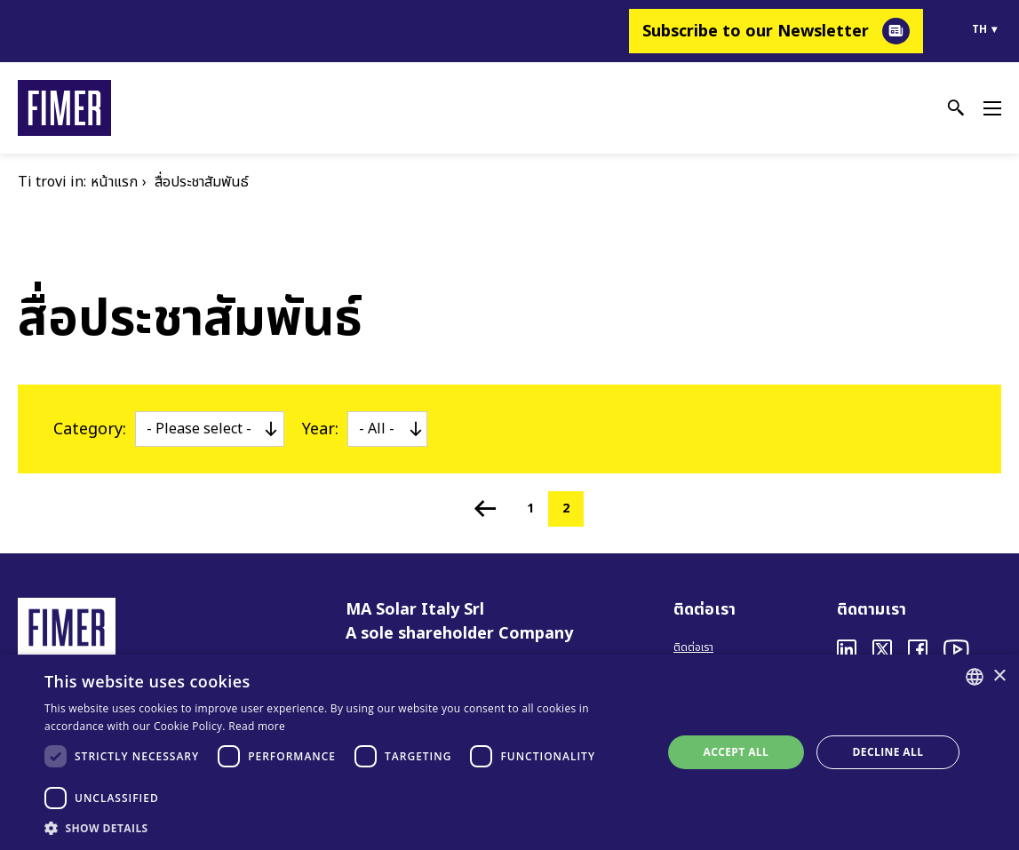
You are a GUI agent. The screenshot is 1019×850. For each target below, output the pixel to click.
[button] (343, 828)
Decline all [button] (888, 751)
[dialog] (509, 752)
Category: (89, 429)
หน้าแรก (114, 182)
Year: (320, 429)
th (979, 29)
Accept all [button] (735, 751)
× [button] (999, 676)
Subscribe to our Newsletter (755, 32)
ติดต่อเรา (693, 647)
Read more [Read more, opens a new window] (256, 726)
